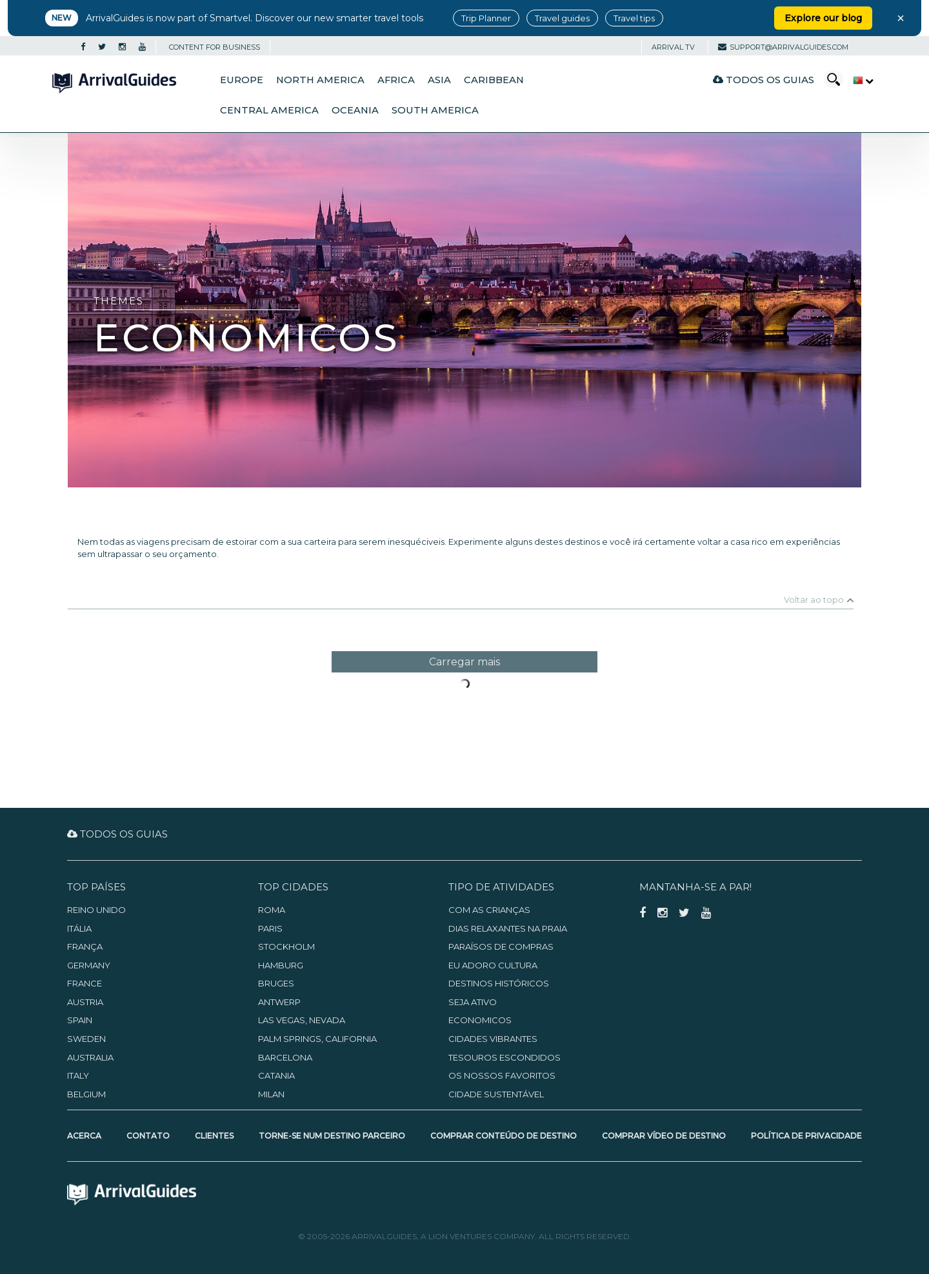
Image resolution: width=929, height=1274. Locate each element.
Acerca (84, 1136)
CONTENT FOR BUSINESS (214, 47)
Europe (241, 80)
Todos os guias (763, 80)
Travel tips (634, 18)
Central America (269, 110)
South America (435, 110)
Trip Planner (486, 18)
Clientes (214, 1136)
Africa (396, 80)
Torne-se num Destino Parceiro (332, 1136)
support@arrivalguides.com (783, 47)
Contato (148, 1136)
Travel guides (562, 18)
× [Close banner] (900, 18)
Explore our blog (823, 18)
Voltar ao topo (814, 599)
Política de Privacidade (806, 1136)
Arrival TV (673, 47)
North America (320, 80)
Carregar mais (464, 662)
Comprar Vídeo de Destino (664, 1136)
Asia (439, 80)
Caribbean (494, 80)
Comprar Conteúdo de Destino (503, 1136)
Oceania (355, 110)
